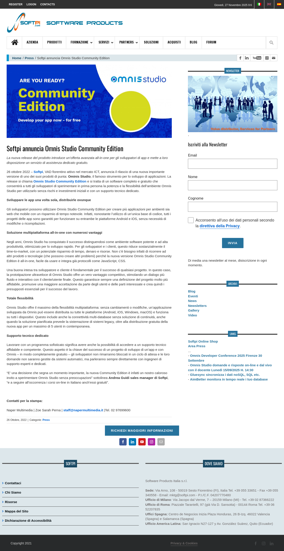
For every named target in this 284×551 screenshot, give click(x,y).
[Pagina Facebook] (240, 57)
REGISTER (15, 4)
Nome (192, 177)
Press (29, 58)
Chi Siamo (13, 492)
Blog (191, 291)
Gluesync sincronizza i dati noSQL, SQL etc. (225, 374)
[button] (271, 43)
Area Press (196, 346)
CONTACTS (47, 4)
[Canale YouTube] (256, 57)
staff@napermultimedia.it (83, 410)
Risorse (11, 502)
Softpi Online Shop (203, 341)
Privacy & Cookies (184, 543)
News (192, 301)
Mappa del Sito (16, 511)
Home (16, 58)
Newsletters (197, 306)
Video (192, 315)
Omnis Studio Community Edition (59, 181)
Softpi (38, 172)
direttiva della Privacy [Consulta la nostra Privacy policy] (220, 226)
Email (192, 155)
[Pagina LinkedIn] (246, 57)
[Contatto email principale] (273, 57)
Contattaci (13, 483)
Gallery (193, 310)
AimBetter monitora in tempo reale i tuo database (229, 379)
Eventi (193, 296)
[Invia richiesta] (232, 243)
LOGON (31, 4)
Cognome (195, 198)
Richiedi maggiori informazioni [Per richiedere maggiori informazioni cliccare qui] (142, 430)
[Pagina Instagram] (266, 57)
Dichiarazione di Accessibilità (28, 520)
